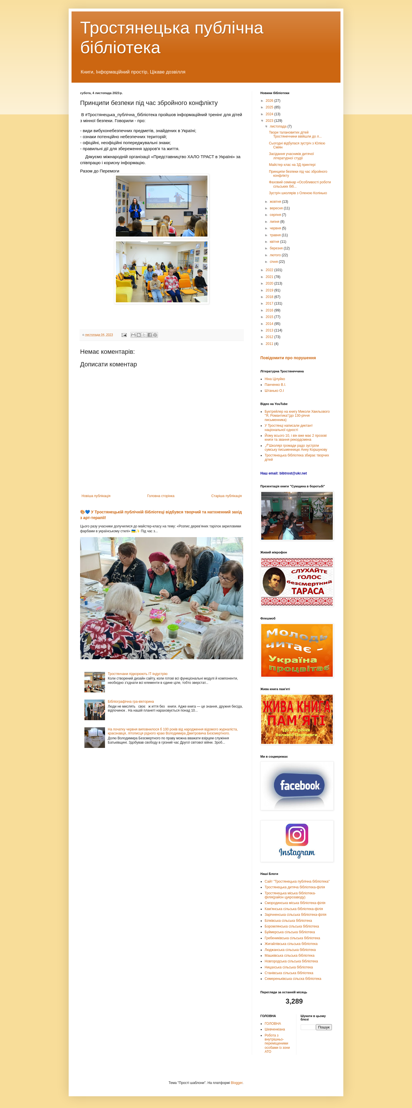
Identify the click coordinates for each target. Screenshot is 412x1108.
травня (276, 235)
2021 (270, 277)
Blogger (237, 1083)
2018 (270, 297)
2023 (270, 121)
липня (275, 222)
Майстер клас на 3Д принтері (292, 165)
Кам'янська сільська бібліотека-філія (294, 909)
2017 (270, 303)
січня (274, 262)
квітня (275, 242)
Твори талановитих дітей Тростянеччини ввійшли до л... (295, 134)
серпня (276, 215)
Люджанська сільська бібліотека (290, 950)
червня (276, 228)
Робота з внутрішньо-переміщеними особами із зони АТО (277, 1043)
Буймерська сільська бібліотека (290, 932)
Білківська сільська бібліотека (288, 921)
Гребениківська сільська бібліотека (292, 938)
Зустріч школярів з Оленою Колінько (298, 193)
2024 (270, 114)
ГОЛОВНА (273, 1024)
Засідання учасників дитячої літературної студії (291, 156)
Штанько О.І (274, 391)
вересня (277, 208)
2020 (270, 283)
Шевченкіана (275, 1029)
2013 (270, 330)
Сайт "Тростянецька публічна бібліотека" (297, 881)
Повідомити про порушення (288, 358)
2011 (270, 344)
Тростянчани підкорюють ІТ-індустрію (138, 674)
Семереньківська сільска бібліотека (293, 979)
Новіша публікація (96, 496)
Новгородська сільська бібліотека (291, 961)
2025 (270, 107)
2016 (270, 310)
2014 (270, 324)
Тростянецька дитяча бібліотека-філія (295, 887)
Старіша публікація (226, 496)
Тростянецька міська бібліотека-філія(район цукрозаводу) (290, 895)
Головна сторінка (161, 496)
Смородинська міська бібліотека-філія (295, 903)
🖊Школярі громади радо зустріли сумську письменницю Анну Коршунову (296, 448)
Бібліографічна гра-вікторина (131, 702)
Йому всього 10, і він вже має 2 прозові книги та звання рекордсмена (296, 438)
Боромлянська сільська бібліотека (292, 926)
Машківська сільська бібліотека (289, 956)
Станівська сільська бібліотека (289, 973)
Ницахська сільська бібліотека (289, 967)
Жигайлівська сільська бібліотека (291, 944)
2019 (270, 290)
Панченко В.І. (275, 385)
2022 (270, 270)
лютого (276, 255)
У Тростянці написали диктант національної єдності (289, 428)
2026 (270, 101)
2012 (270, 337)
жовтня (276, 202)
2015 (270, 317)
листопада (279, 126)
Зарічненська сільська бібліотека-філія (295, 915)
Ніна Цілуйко (275, 379)
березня (277, 248)
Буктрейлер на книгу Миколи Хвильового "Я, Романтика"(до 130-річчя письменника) (297, 416)
